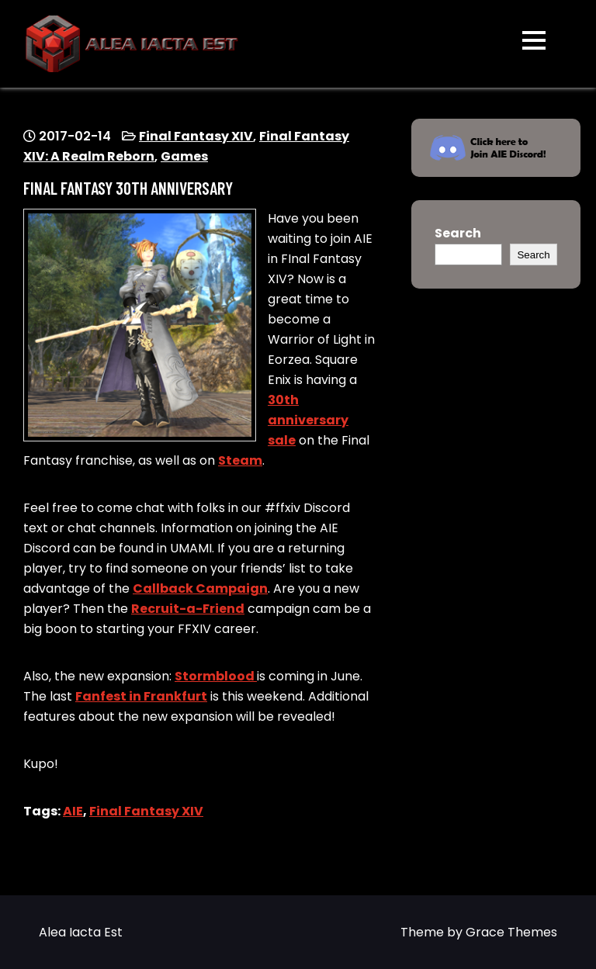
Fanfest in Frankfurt (141, 696)
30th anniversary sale (308, 420)
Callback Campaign (200, 588)
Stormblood (216, 676)
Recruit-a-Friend (187, 609)
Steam (240, 460)
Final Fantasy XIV (196, 136)
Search (458, 233)
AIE (73, 811)
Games (184, 156)
